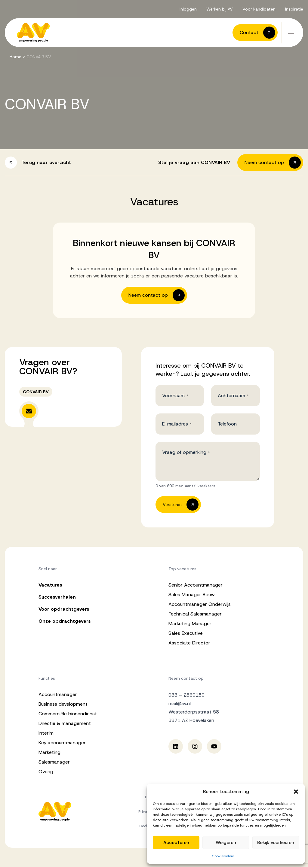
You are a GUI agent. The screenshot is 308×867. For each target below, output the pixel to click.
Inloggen (188, 9)
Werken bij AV (219, 9)
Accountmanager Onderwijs (199, 604)
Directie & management (64, 723)
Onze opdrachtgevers (64, 621)
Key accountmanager (62, 742)
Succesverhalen (57, 597)
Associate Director (189, 643)
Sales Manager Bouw (191, 594)
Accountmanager (57, 694)
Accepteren (176, 843)
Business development (63, 704)
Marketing (49, 752)
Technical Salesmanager (195, 614)
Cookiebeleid (223, 856)
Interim (46, 733)
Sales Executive (185, 633)
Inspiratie (294, 9)
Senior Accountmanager (195, 585)
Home (15, 56)
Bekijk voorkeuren (275, 843)
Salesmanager (54, 762)
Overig (45, 771)
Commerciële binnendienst (67, 713)
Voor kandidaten (259, 9)
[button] (296, 792)
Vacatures (50, 585)
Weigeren (226, 843)
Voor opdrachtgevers (63, 609)
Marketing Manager (189, 623)
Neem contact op (186, 678)
